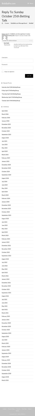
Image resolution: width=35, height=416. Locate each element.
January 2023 (5, 242)
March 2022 (5, 276)
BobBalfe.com (8, 3)
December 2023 (6, 205)
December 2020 (6, 323)
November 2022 (6, 249)
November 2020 (6, 326)
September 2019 (6, 353)
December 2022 (6, 245)
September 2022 (6, 255)
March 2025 (5, 154)
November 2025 (6, 127)
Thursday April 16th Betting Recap (11, 94)
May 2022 (4, 269)
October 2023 (6, 212)
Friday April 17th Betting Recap (10, 90)
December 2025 (6, 124)
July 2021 (4, 299)
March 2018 (5, 380)
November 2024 (6, 168)
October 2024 (6, 171)
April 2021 (5, 309)
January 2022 (5, 279)
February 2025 (6, 158)
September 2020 (6, 333)
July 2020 (4, 340)
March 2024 (5, 195)
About (29, 409)
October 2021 (6, 289)
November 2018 (6, 367)
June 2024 (5, 185)
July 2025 (4, 141)
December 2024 (6, 164)
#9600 (30, 40)
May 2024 (4, 188)
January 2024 (5, 201)
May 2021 (4, 306)
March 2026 (5, 114)
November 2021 (6, 286)
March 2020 (5, 343)
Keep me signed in (9, 71)
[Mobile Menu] (30, 3)
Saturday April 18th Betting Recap (11, 87)
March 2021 (5, 313)
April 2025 (5, 151)
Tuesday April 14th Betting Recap (11, 100)
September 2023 (6, 215)
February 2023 (6, 239)
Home (3, 34)
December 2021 (6, 282)
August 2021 (5, 296)
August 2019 (5, 356)
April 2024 (5, 191)
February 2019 (6, 360)
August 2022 (5, 259)
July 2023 (4, 222)
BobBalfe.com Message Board (18, 34)
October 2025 (6, 131)
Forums (8, 34)
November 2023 (6, 208)
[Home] (2, 23)
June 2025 (5, 144)
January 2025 (5, 161)
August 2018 (5, 377)
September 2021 (6, 292)
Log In (29, 76)
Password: (4, 64)
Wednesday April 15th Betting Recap (12, 97)
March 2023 (5, 235)
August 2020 (5, 336)
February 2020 (6, 346)
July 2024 (4, 181)
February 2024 (6, 198)
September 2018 (6, 373)
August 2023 (5, 218)
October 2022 (6, 252)
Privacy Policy (11, 409)
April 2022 (5, 272)
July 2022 (4, 262)
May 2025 (4, 148)
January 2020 (5, 350)
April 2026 (5, 111)
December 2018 (6, 363)
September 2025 (6, 134)
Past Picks (24, 409)
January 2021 (5, 319)
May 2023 (4, 228)
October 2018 (6, 370)
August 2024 (5, 178)
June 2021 (5, 303)
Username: (5, 57)
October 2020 (6, 329)
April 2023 (5, 232)
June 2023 (5, 225)
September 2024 (6, 175)
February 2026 (6, 117)
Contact (4, 409)
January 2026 (5, 121)
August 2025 (5, 138)
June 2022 (5, 266)
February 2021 (6, 316)
